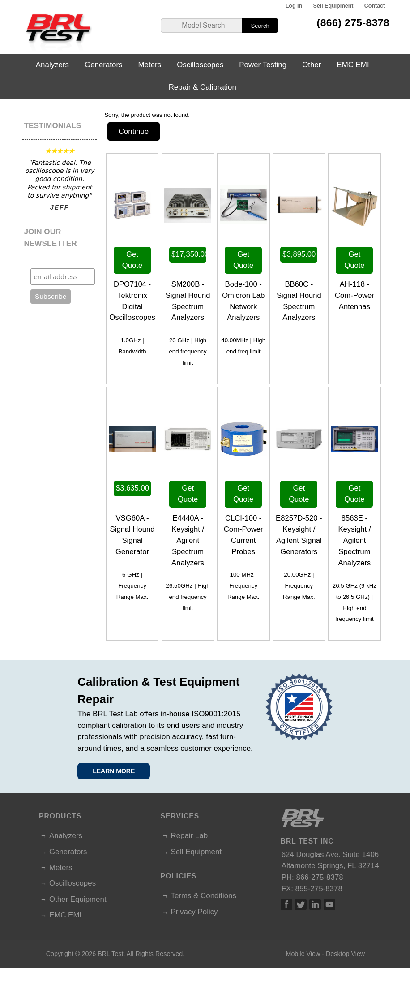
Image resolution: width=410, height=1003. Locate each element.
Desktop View (345, 953)
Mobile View (303, 953)
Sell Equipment (333, 6)
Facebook (286, 904)
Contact (374, 6)
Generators (104, 64)
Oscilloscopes (200, 64)
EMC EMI (353, 64)
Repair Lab (189, 835)
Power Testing (262, 64)
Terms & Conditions (203, 895)
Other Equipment (78, 899)
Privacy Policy (194, 912)
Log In (294, 6)
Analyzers (52, 64)
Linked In (315, 904)
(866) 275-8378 (353, 22)
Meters (150, 64)
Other (311, 64)
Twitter (301, 904)
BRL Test (110, 953)
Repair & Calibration (202, 87)
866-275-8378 (319, 877)
